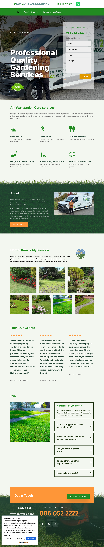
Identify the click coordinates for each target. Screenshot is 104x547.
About (26, 12)
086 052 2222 (64, 4)
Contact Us (57, 12)
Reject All (20, 538)
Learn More (19, 224)
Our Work (47, 12)
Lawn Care (24, 508)
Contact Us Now (78, 496)
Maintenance (16, 136)
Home (19, 12)
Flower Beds (45, 136)
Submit (85, 76)
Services (34, 12)
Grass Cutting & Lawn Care (52, 161)
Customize (8, 538)
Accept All (30, 538)
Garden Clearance (77, 136)
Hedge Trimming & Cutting (22, 161)
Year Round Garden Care (80, 161)
